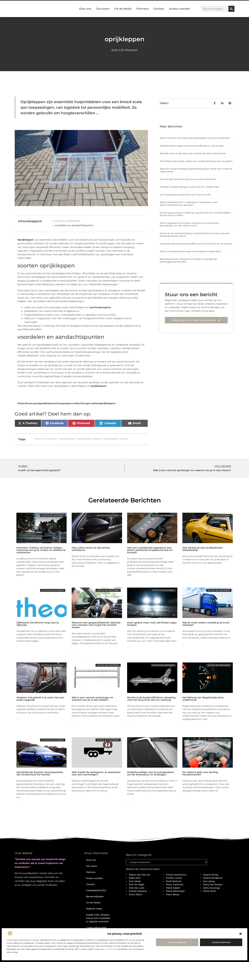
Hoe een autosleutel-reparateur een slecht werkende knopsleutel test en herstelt (150, 550)
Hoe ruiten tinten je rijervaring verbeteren (91, 549)
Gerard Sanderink (213, 878)
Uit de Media (123, 8)
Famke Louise (174, 878)
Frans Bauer (173, 894)
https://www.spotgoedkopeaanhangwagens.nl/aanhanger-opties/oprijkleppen (66, 403)
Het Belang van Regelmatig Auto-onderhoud (203, 698)
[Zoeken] (231, 9)
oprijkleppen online (115, 438)
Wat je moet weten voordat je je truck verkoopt (206, 623)
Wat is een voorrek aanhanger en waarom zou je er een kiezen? (92, 698)
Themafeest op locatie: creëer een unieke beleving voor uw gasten (196, 161)
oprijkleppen (98, 385)
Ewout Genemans (176, 874)
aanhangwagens (100, 307)
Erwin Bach (135, 894)
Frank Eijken (173, 888)
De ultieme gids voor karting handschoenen (200, 773)
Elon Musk (135, 881)
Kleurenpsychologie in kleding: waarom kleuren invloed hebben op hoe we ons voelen (195, 214)
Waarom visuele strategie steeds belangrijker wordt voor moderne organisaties (196, 170)
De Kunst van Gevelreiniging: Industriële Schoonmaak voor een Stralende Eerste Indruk (195, 234)
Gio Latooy (209, 881)
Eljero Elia (134, 878)
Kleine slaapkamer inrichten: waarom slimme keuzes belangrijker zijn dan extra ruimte (189, 224)
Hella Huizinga (211, 888)
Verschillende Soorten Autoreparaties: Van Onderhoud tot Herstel (39, 773)
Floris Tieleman (174, 884)
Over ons (85, 8)
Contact (158, 8)
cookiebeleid (110, 949)
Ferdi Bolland (173, 881)
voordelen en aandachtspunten (74, 225)
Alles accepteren (177, 942)
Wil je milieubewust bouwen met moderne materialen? (190, 251)
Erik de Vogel (136, 884)
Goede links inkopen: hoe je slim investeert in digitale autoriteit (98, 918)
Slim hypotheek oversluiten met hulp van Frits (185, 194)
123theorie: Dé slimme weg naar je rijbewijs (37, 623)
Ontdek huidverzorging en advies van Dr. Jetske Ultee (189, 186)
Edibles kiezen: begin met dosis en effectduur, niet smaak (191, 145)
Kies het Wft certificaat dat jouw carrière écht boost (188, 179)
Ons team (103, 8)
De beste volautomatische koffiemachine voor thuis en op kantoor (196, 243)
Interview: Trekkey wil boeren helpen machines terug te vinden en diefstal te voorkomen (41, 550)
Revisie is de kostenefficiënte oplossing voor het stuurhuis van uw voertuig (151, 698)
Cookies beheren (221, 942)
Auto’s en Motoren (124, 50)
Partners (142, 8)
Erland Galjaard (138, 891)
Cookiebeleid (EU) (96, 890)
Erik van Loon (137, 888)
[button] (240, 933)
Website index (94, 908)
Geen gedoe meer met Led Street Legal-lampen (152, 623)
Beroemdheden (95, 896)
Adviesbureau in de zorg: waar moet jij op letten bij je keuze (193, 153)
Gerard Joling (210, 874)
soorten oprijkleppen (68, 220)
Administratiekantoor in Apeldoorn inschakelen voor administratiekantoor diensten (189, 203)
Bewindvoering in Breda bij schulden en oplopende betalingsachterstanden (188, 260)
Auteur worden (179, 8)
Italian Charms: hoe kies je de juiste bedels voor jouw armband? (195, 138)
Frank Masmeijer (175, 891)
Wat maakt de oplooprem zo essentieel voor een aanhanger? (96, 773)
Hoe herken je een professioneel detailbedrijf (202, 549)
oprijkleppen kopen (89, 438)
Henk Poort (209, 891)
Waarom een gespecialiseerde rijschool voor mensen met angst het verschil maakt (96, 625)
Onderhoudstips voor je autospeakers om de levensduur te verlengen (150, 773)
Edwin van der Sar (139, 874)
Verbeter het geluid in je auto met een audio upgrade (40, 698)
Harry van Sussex (212, 884)
